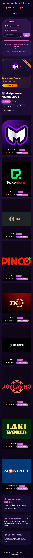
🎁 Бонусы (23, 8)
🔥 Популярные (8, 106)
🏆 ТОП (17, 102)
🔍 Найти (26, 34)
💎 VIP (22, 106)
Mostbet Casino (13, 486)
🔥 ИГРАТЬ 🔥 (10, 86)
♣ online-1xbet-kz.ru (16, 3)
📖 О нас (16, 14)
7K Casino (13, 318)
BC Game (13, 360)
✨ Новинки (7, 111)
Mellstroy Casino (13, 150)
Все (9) (6, 102)
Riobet (13, 234)
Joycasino (13, 402)
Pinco (13, 276)
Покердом (13, 192)
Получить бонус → (22, 153)
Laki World (13, 444)
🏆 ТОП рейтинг (11, 8)
